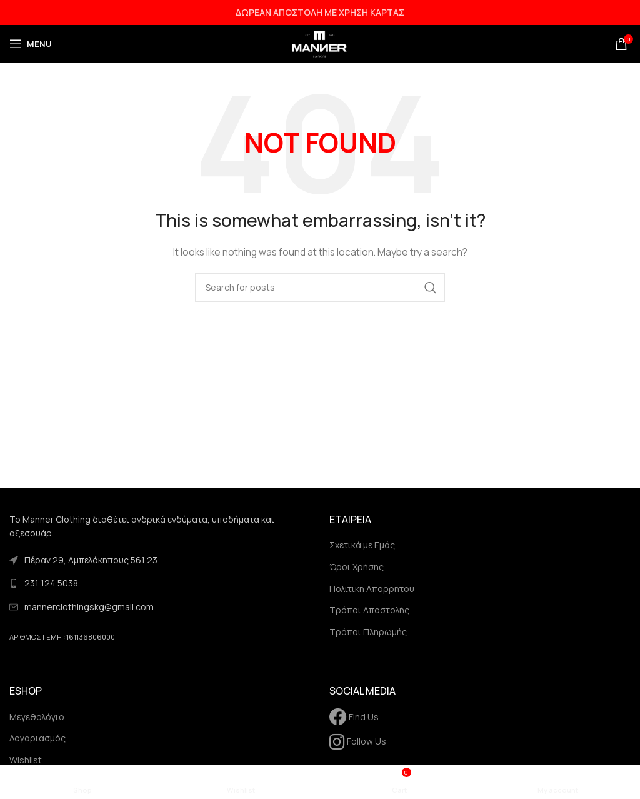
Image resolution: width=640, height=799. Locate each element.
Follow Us (357, 741)
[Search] (320, 287)
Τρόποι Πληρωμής (368, 632)
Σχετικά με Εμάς (362, 545)
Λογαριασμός (37, 738)
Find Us (354, 717)
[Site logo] (320, 43)
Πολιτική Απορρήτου (371, 589)
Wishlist (25, 760)
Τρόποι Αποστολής (369, 610)
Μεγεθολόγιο (36, 717)
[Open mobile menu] (30, 43)
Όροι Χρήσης (356, 567)
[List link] (160, 583)
